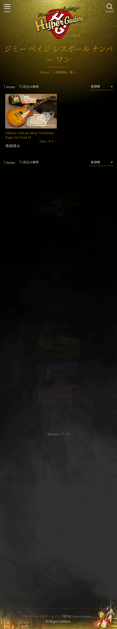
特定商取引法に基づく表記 (58, 510)
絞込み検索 (31, 86)
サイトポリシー (58, 504)
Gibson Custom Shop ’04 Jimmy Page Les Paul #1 (29, 135)
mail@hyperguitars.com (64, 296)
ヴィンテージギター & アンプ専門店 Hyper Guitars (58, 616)
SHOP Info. (59, 309)
